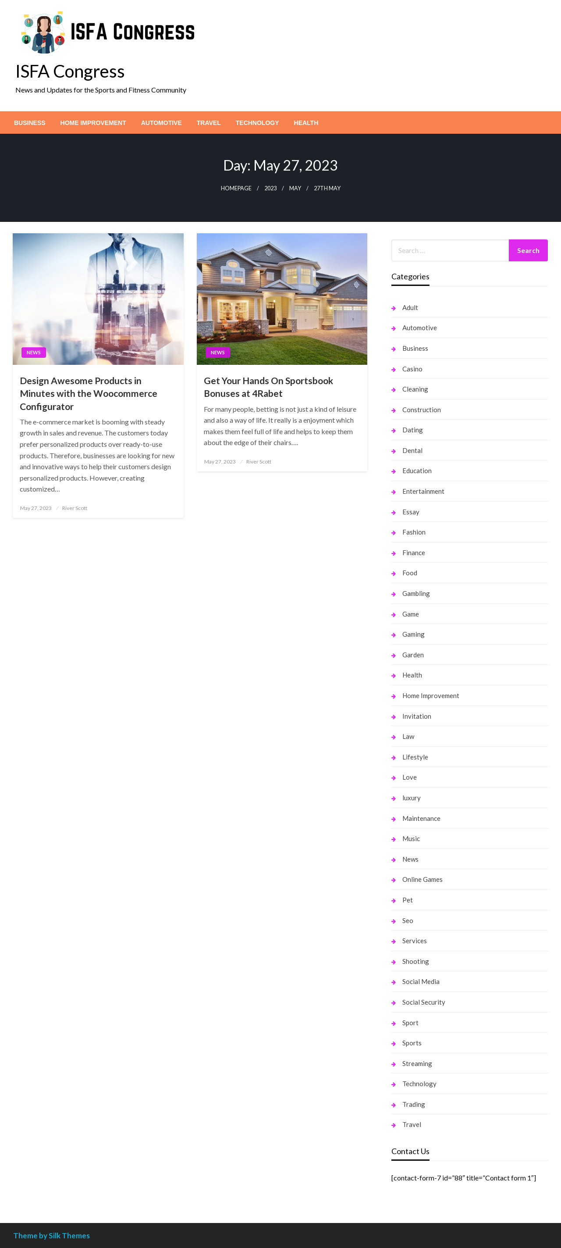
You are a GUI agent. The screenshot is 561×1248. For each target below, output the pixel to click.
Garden (413, 655)
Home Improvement (93, 122)
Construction (421, 410)
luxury (411, 798)
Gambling (416, 593)
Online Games (422, 879)
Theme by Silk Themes (51, 1235)
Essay (410, 512)
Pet (407, 900)
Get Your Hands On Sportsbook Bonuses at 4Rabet (268, 387)
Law (408, 736)
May (295, 188)
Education (417, 470)
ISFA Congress (70, 71)
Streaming (417, 1063)
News (34, 352)
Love (409, 777)
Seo (407, 920)
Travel (209, 122)
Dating (412, 430)
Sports (412, 1043)
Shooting (415, 961)
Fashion (414, 532)
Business (30, 122)
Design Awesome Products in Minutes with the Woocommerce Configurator (88, 393)
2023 (270, 188)
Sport (410, 1023)
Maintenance (421, 818)
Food (409, 573)
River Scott (74, 508)
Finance (413, 552)
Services (414, 941)
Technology (257, 122)
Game (410, 614)
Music (411, 838)
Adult (410, 307)
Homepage (236, 188)
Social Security (423, 1002)
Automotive (161, 122)
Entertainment (423, 491)
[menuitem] (30, 123)
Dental (412, 450)
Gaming (413, 634)
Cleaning (415, 389)
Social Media (421, 981)
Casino (412, 369)
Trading (413, 1104)
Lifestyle (415, 757)
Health (306, 122)
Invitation (416, 716)
